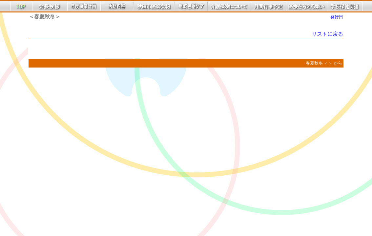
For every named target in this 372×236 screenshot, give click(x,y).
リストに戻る (327, 34)
